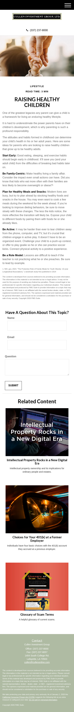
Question (10, 356)
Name (11, 318)
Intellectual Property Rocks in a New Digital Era (37, 461)
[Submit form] (13, 385)
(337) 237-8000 (37, 30)
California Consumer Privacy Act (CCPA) (18, 697)
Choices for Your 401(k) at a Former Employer (37, 538)
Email (10, 337)
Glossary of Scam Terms (37, 614)
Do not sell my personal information (43, 700)
